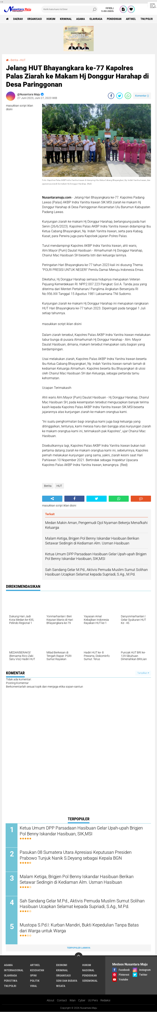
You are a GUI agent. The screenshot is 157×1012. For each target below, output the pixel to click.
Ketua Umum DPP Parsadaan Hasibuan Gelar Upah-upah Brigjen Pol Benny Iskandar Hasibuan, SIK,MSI (81, 831)
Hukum (51, 18)
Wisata (60, 986)
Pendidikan (114, 18)
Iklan (73, 1000)
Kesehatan (37, 970)
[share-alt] (52, 499)
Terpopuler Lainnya (78, 948)
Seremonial (90, 981)
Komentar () (142, 95)
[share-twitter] (119, 96)
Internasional (13, 970)
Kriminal (66, 18)
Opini (33, 975)
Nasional (88, 970)
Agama (81, 18)
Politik (35, 981)
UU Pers (93, 1000)
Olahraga (96, 18)
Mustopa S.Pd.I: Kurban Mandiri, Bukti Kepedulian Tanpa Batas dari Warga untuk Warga (79, 928)
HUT (22, 60)
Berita (14, 60)
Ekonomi (61, 965)
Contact (62, 1000)
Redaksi (105, 1000)
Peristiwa (10, 981)
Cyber (81, 1000)
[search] (69, 9)
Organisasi (34, 18)
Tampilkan (143, 673)
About (50, 1000)
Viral (33, 986)
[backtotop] (79, 957)
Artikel (132, 18)
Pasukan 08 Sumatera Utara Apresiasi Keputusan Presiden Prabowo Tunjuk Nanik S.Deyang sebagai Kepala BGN (76, 855)
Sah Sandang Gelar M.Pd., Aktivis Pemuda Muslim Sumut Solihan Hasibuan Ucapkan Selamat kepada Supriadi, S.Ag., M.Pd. (82, 904)
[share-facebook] (111, 96)
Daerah (18, 18)
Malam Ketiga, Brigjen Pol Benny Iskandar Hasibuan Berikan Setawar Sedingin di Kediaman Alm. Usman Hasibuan (77, 879)
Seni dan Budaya (66, 981)
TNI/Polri (147, 18)
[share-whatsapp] (128, 96)
